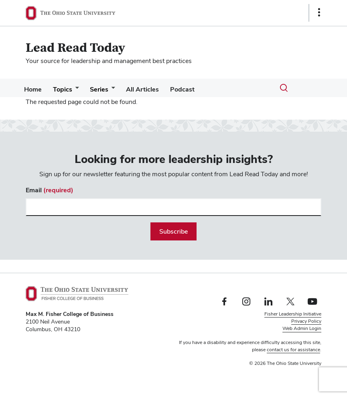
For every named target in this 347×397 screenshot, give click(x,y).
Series (107, 89)
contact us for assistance (293, 349)
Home (34, 89)
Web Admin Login (301, 328)
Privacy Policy (306, 321)
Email (49, 190)
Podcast (197, 89)
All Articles (153, 89)
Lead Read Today (75, 48)
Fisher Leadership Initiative (292, 314)
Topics (67, 89)
